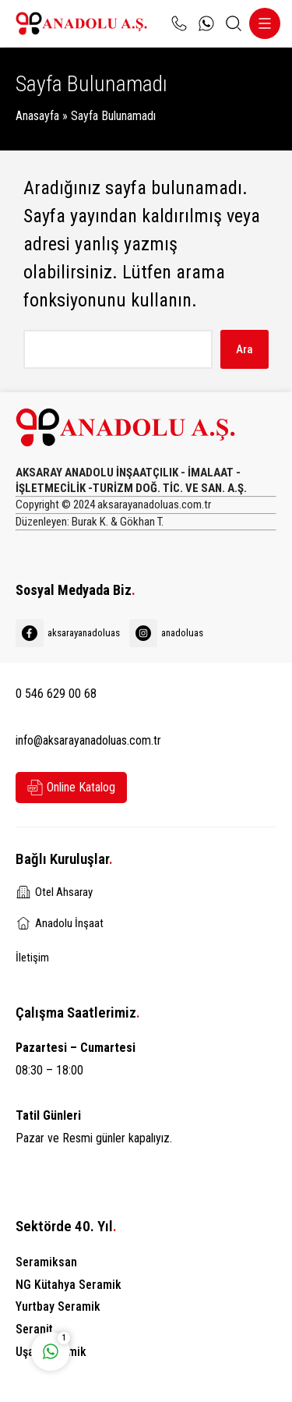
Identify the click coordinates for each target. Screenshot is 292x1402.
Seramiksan (46, 1262)
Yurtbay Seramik (58, 1306)
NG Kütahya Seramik (68, 1284)
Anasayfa (37, 115)
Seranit (34, 1329)
